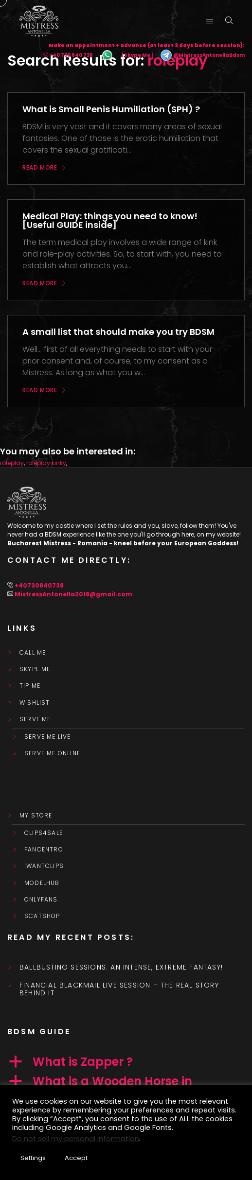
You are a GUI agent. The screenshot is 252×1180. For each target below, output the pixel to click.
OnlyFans (41, 899)
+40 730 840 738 (71, 55)
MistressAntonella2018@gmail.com (73, 594)
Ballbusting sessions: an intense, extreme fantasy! (121, 967)
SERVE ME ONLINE (52, 753)
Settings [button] (33, 1158)
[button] (126, 1062)
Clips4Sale (43, 833)
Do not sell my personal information (75, 1139)
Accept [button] (76, 1158)
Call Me (32, 652)
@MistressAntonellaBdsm (202, 55)
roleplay (12, 463)
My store (36, 815)
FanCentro (43, 849)
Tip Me (29, 685)
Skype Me (35, 669)
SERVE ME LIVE (47, 736)
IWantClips (44, 866)
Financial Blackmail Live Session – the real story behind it (119, 989)
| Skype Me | (137, 55)
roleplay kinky (46, 463)
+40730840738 (39, 585)
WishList (34, 702)
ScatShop (42, 916)
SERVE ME (35, 719)
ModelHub (42, 883)
